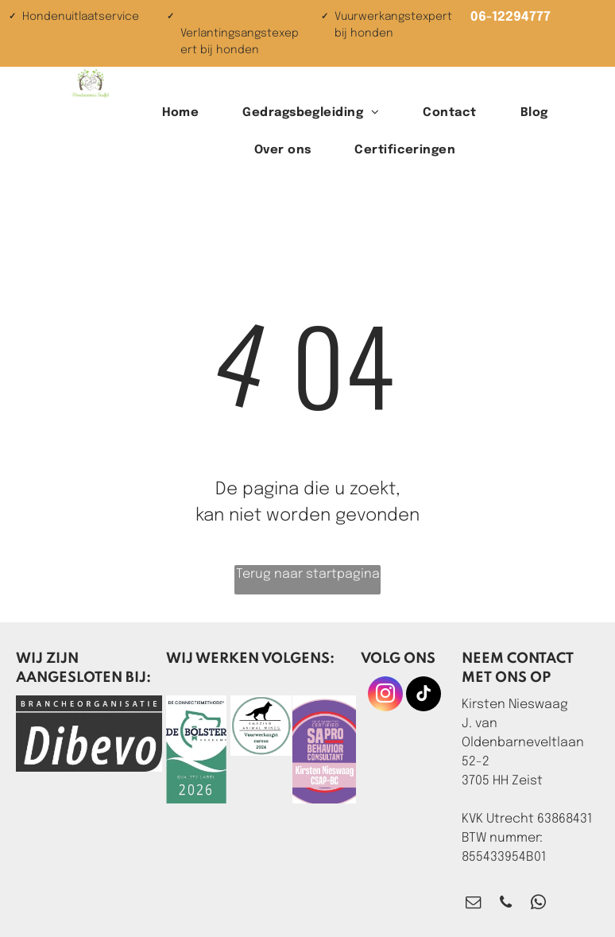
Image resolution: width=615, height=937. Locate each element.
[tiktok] (423, 695)
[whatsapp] (538, 904)
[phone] (505, 904)
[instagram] (385, 695)
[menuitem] (186, 113)
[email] (473, 904)
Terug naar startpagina (308, 574)
